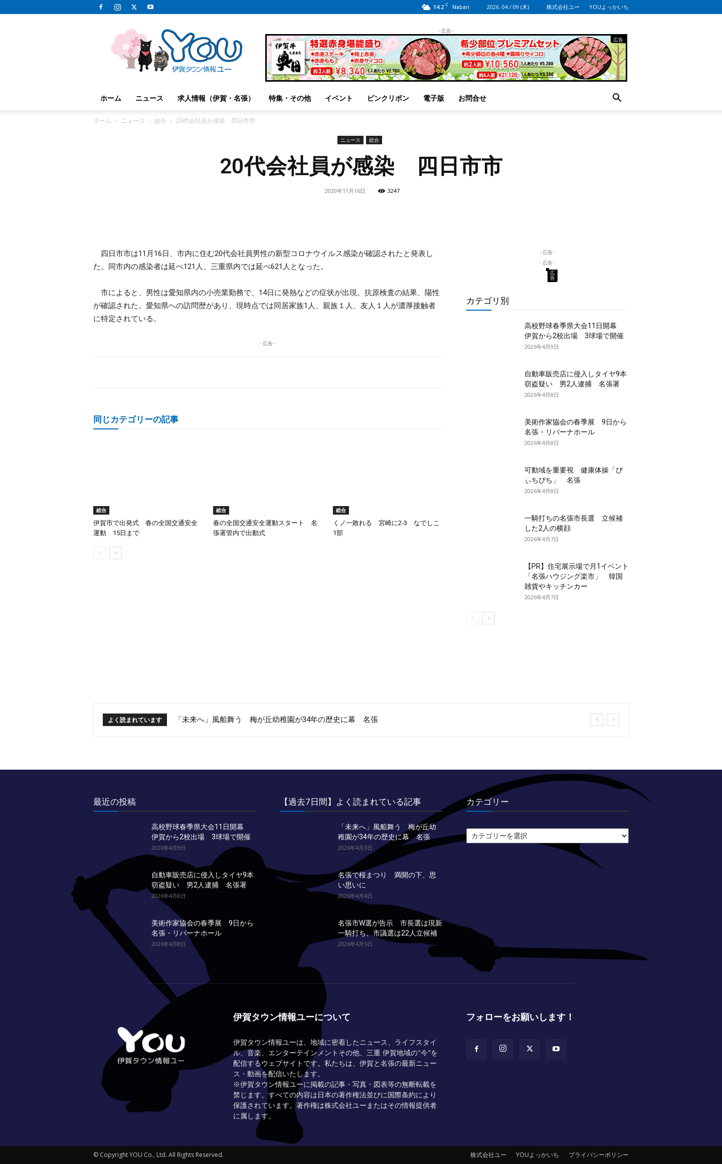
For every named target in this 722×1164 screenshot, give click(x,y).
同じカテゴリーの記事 (135, 419)
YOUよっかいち (609, 7)
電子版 (433, 98)
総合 (160, 120)
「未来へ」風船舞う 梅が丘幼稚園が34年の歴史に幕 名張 (276, 719)
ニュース (149, 98)
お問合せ (472, 98)
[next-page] (115, 553)
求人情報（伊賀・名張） (216, 98)
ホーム (110, 98)
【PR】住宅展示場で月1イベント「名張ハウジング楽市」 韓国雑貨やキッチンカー (576, 576)
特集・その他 (290, 98)
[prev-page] (99, 553)
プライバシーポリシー (599, 1154)
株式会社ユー (563, 7)
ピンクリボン (388, 98)
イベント (339, 98)
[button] (617, 99)
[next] (613, 720)
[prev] (597, 720)
